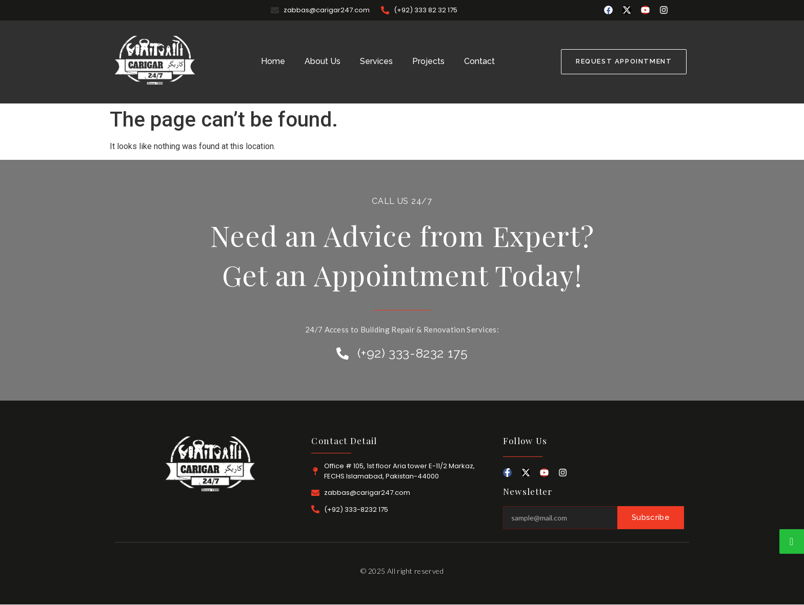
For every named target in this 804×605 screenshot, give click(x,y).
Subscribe (651, 517)
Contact (479, 61)
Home (273, 61)
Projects (428, 61)
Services (376, 61)
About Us (322, 61)
